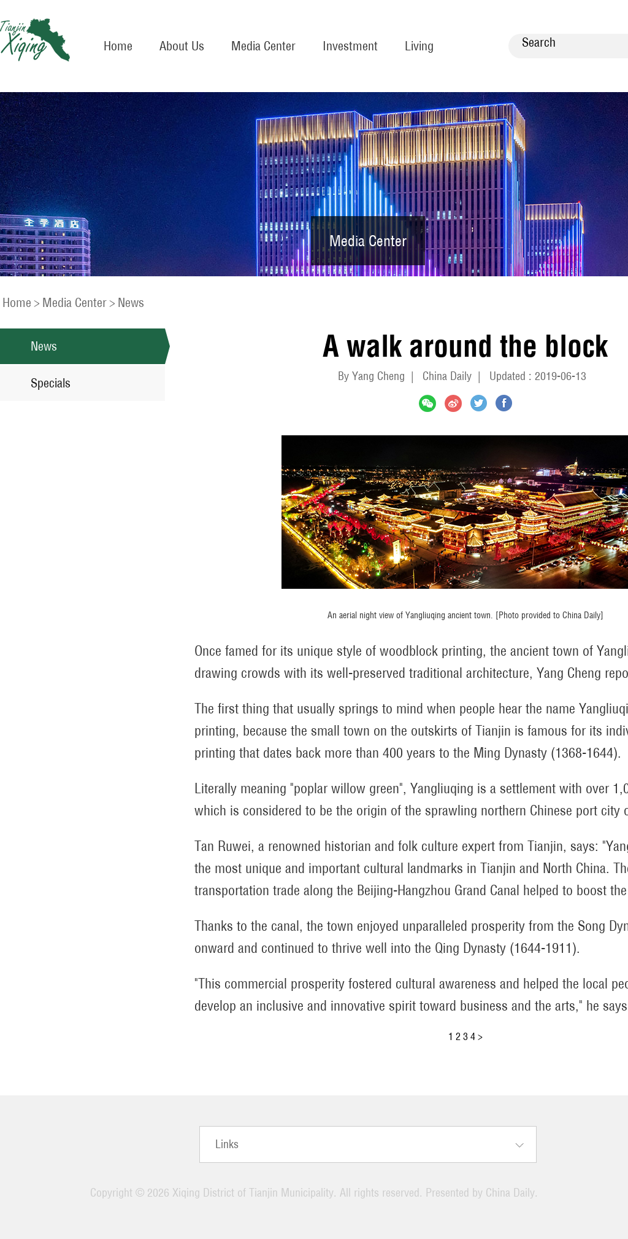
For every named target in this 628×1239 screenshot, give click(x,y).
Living (419, 45)
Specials (51, 382)
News (131, 302)
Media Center (263, 45)
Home (118, 45)
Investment (350, 45)
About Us (181, 45)
